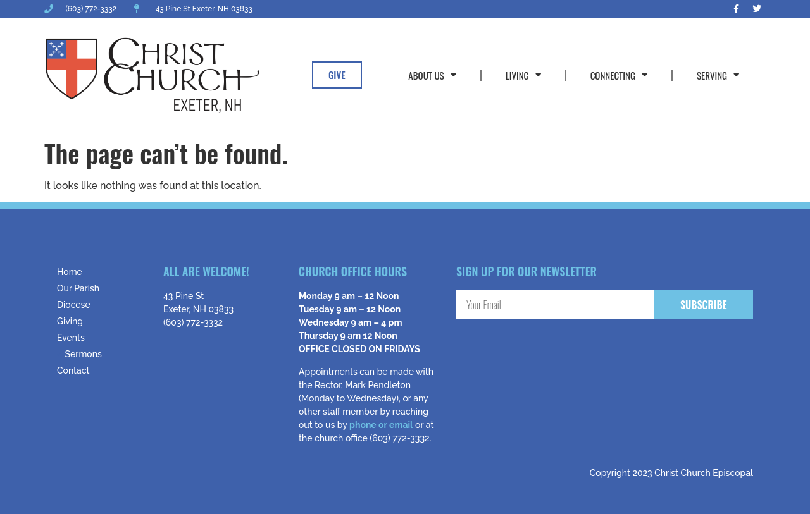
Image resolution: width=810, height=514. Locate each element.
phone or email (381, 425)
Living (523, 75)
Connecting (618, 75)
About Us (432, 75)
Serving (718, 75)
